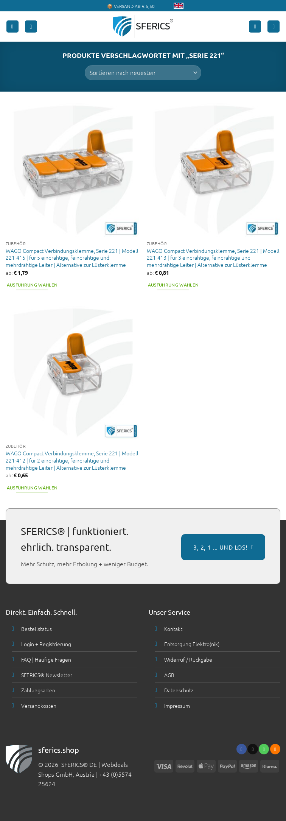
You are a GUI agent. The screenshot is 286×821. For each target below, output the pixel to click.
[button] (12, 26)
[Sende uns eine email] (252, 749)
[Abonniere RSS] (275, 749)
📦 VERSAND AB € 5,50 (131, 6)
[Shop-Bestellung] (143, 72)
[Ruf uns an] (264, 749)
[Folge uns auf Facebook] (241, 749)
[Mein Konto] (255, 26)
